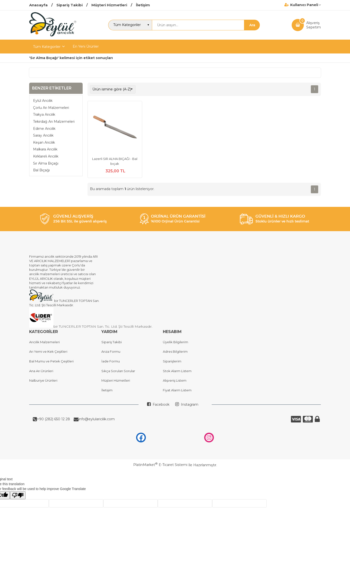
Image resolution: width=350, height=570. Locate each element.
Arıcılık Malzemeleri (44, 342)
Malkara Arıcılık (45, 149)
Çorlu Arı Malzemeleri (51, 107)
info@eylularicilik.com (97, 419)
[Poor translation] (18, 495)
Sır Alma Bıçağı (45, 163)
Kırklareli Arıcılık (45, 156)
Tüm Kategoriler (47, 46)
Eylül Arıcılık (42, 100)
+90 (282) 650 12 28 (53, 419)
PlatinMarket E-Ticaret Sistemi (160, 465)
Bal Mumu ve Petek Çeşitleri (51, 361)
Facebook (160, 404)
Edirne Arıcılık (44, 128)
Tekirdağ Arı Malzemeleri (54, 121)
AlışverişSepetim (313, 25)
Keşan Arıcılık (44, 142)
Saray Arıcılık (43, 135)
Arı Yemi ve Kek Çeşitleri (48, 351)
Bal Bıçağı (41, 170)
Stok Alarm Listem (177, 371)
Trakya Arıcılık (44, 114)
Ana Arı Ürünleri (41, 371)
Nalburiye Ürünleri (43, 380)
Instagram (189, 404)
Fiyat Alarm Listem (177, 390)
